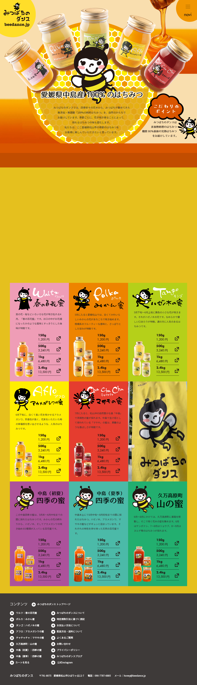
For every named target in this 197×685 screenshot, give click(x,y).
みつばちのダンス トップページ (53, 604)
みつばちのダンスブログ (69, 656)
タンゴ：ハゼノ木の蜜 (27, 625)
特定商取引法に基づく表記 (71, 619)
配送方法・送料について (69, 631)
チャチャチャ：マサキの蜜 (29, 637)
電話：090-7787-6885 (99, 675)
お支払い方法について (68, 625)
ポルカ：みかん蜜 (25, 619)
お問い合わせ (64, 644)
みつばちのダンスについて (71, 613)
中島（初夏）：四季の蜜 (28, 650)
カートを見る (22, 662)
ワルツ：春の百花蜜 (26, 613)
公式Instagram (65, 662)
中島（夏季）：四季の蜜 (28, 656)
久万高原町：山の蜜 (26, 644)
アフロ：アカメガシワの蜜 (29, 631)
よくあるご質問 (65, 637)
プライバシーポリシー (68, 650)
